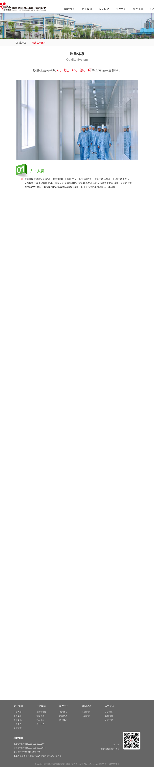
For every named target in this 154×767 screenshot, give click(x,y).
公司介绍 (18, 712)
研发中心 (121, 9)
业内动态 (86, 716)
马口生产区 (22, 42)
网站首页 (69, 9)
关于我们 (86, 9)
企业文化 (18, 720)
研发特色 (63, 716)
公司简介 (63, 712)
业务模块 (104, 9)
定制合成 (40, 716)
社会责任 (18, 724)
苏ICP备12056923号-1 (109, 764)
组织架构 (18, 716)
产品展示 (41, 706)
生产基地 (138, 9)
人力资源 (109, 706)
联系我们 (18, 738)
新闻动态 (86, 706)
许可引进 (40, 724)
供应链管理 (41, 712)
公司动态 (86, 712)
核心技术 (63, 720)
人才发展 (109, 720)
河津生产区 (39, 42)
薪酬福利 (109, 716)
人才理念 (109, 712)
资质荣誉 (18, 728)
